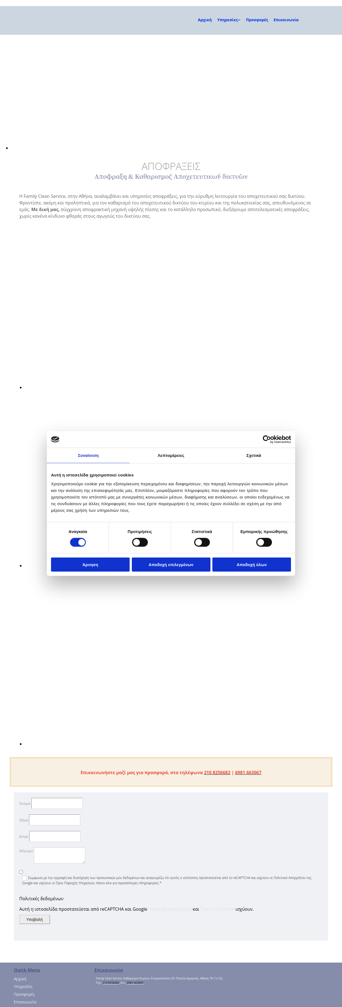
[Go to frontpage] (38, 29)
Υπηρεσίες (227, 19)
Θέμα (23, 819)
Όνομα (24, 803)
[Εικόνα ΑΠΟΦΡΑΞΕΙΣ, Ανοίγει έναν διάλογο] (113, 387)
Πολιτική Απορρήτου (170, 909)
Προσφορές (257, 19)
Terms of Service (217, 909)
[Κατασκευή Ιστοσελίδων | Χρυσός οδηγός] (99, 993)
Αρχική (205, 19)
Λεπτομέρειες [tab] (171, 455)
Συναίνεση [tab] (88, 455)
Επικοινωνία (286, 19)
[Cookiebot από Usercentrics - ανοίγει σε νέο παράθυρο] (267, 439)
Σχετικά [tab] (253, 455)
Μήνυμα (26, 850)
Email (23, 836)
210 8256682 (111, 983)
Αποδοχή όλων (252, 564)
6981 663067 (135, 983)
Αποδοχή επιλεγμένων (171, 564)
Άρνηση (90, 564)
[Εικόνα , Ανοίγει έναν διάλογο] (176, 148)
